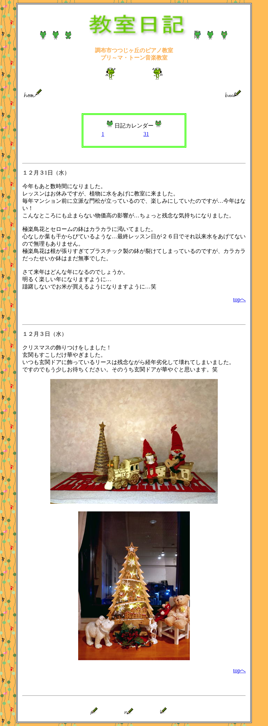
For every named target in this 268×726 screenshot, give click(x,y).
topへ (239, 299)
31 (146, 134)
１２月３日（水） (44, 334)
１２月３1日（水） (46, 173)
